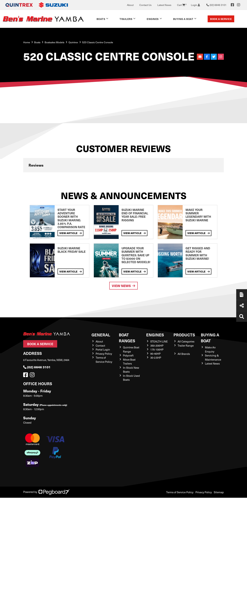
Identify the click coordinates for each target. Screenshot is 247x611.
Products (184, 334)
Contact (100, 345)
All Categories (186, 341)
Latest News (164, 5)
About (130, 5)
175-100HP (156, 349)
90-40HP (155, 353)
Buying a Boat (183, 19)
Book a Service (221, 19)
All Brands (184, 354)
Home (26, 42)
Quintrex (73, 42)
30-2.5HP (155, 357)
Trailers (126, 19)
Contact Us (145, 5)
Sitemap (219, 492)
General (101, 334)
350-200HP (156, 345)
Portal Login (103, 349)
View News (123, 285)
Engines (153, 19)
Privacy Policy (104, 353)
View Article (70, 233)
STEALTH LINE (159, 341)
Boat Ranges (127, 337)
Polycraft (128, 355)
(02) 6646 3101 (37, 367)
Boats (101, 19)
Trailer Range (186, 345)
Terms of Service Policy (179, 492)
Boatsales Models (54, 42)
